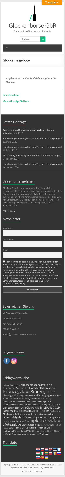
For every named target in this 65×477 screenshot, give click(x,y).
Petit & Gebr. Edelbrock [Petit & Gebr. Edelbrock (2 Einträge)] (25, 427)
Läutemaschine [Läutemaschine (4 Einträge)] (30, 424)
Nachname (8, 239)
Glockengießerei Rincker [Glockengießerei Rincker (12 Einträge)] (32, 410)
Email (5, 250)
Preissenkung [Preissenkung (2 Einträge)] (19, 431)
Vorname (7, 228)
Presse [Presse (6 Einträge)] (30, 430)
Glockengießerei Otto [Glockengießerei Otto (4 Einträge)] (14, 407)
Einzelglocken (11, 94)
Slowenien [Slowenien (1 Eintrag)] (25, 434)
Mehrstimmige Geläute (16, 101)
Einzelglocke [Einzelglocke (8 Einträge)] (10, 395)
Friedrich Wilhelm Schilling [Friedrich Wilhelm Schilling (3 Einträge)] (16, 398)
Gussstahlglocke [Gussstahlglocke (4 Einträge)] (34, 417)
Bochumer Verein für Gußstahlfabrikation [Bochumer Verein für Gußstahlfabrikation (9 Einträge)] (29, 388)
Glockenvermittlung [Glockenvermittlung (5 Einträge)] (27, 414)
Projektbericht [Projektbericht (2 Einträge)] (41, 431)
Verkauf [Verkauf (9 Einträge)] (44, 434)
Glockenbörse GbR (32, 25)
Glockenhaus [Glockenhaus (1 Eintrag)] (55, 411)
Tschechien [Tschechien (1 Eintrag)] (34, 434)
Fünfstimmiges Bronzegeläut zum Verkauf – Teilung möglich (32, 138)
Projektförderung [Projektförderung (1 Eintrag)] (55, 431)
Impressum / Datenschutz (32, 471)
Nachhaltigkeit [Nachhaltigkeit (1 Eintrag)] (8, 428)
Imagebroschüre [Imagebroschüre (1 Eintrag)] (9, 421)
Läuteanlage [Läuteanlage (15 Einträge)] (12, 424)
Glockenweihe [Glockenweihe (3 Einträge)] (46, 414)
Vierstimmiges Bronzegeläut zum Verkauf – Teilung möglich (32, 155)
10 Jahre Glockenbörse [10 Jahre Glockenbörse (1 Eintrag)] (11, 385)
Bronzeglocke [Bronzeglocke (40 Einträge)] (43, 391)
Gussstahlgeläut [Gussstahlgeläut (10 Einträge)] (13, 417)
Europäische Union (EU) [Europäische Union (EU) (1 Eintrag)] (28, 395)
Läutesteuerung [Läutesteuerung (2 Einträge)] (45, 425)
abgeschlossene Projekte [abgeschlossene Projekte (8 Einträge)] (36, 384)
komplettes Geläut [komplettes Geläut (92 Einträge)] (43, 420)
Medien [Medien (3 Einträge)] (57, 424)
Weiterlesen (9, 210)
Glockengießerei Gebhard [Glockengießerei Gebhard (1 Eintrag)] (28, 405)
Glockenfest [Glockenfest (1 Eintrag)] (31, 402)
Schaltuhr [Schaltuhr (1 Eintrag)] (17, 434)
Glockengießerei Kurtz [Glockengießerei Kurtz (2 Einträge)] (49, 404)
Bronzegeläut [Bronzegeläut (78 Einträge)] (16, 391)
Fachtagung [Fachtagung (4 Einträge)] (43, 395)
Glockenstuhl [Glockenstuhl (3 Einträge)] (9, 414)
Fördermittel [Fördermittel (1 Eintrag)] (21, 402)
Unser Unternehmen (19, 181)
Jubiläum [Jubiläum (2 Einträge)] (20, 421)
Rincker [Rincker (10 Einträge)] (8, 434)
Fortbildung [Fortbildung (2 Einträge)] (55, 395)
